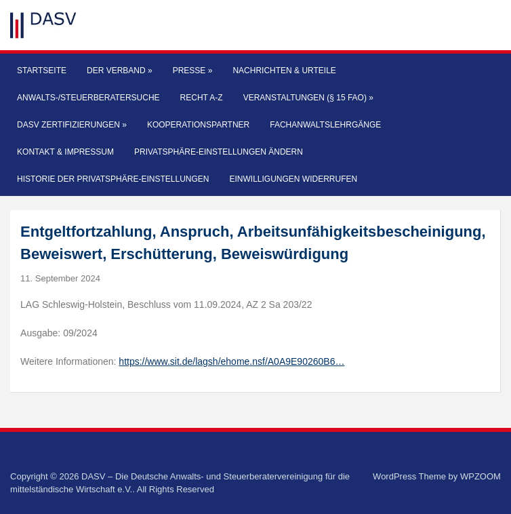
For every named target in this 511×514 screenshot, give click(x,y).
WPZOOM (480, 476)
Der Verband (119, 70)
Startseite (41, 70)
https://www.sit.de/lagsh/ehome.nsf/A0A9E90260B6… (231, 361)
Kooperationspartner (198, 125)
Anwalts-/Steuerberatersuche (88, 97)
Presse (193, 70)
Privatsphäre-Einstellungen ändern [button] (218, 152)
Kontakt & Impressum (65, 152)
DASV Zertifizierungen (72, 125)
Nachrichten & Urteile (283, 70)
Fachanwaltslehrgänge (325, 125)
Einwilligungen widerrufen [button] (293, 179)
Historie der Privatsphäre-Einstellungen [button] (113, 179)
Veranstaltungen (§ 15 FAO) (308, 97)
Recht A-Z (201, 97)
